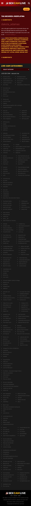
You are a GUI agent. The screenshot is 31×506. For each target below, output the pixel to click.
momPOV (5, 284)
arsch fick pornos (21, 327)
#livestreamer (6, 45)
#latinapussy (13, 43)
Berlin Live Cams (22, 393)
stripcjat (5, 223)
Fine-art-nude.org (7, 184)
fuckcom (5, 167)
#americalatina (23, 38)
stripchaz (23, 252)
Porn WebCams (7, 318)
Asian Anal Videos (22, 169)
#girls (7, 41)
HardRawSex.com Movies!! (9, 450)
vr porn (5, 309)
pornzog (21, 232)
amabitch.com (6, 314)
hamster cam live (7, 203)
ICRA (19, 495)
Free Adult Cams (7, 322)
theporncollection (7, 227)
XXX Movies (6, 354)
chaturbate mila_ (23, 257)
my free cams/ (6, 76)
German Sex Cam (7, 476)
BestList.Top (6, 463)
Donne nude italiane (25, 297)
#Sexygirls (13, 48)
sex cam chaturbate (8, 458)
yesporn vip (6, 282)
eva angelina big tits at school (10, 456)
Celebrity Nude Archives (24, 395)
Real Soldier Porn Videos (23, 463)
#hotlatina (5, 43)
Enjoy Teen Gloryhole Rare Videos (11, 198)
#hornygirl (14, 41)
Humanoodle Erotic (8, 363)
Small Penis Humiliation (24, 241)
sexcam (22, 52)
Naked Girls (6, 144)
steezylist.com (25, 137)
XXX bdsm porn (22, 173)
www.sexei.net (6, 150)
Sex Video (5, 84)
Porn (4, 293)
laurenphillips (23, 433)
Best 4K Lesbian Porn (23, 171)
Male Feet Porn (21, 461)
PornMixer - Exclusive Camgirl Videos (12, 371)
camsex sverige (7, 447)
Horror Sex (6, 397)
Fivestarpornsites (21, 76)
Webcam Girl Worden (8, 443)
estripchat (24, 110)
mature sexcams (7, 465)
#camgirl (10, 39)
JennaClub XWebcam (8, 250)
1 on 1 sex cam (6, 445)
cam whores (6, 112)
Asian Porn (21, 229)
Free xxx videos (7, 379)
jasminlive (24, 114)
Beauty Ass (6, 337)
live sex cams (6, 341)
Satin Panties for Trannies (9, 220)
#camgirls (17, 39)
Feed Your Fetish (25, 254)
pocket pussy (24, 311)
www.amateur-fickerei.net (23, 84)
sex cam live (6, 429)
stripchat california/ (25, 341)
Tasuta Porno (6, 261)
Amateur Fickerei (7, 299)
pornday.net (6, 333)
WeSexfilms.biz (7, 331)
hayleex (5, 103)
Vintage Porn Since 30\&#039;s (11, 348)
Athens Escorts (22, 318)
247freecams (6, 122)
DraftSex (5, 160)
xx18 (4, 175)
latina (12, 52)
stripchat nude (22, 235)
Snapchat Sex (6, 359)
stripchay (5, 171)
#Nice (27, 47)
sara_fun (5, 110)
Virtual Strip (6, 271)
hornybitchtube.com (25, 481)
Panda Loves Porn (25, 248)
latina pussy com (7, 257)
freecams (5, 186)
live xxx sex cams (7, 205)
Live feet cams (6, 259)
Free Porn (5, 164)
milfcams (5, 133)
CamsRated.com (7, 269)
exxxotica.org (6, 178)
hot (8, 52)
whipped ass (6, 286)
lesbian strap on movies (24, 158)
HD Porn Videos (7, 137)
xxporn (5, 399)
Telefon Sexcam (22, 399)
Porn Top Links (20, 331)
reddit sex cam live (7, 388)
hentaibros (6, 479)
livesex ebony (6, 395)
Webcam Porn (6, 263)
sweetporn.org (6, 484)
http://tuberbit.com (7, 329)
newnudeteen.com (8, 80)
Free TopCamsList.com (23, 156)
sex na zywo (20, 80)
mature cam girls (25, 246)
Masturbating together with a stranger (12, 105)
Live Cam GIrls (21, 314)
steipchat (18, 152)
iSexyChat (21, 227)
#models (22, 47)
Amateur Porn (24, 303)
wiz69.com (5, 162)
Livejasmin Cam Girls (21, 150)
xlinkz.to (5, 94)
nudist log (5, 148)
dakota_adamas (10, 24)
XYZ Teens (22, 431)
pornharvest (6, 320)
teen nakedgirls (7, 393)
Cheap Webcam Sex (25, 427)
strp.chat (5, 189)
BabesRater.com (7, 305)
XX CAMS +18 (6, 431)
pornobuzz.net (25, 133)
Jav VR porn (6, 454)
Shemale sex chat (7, 461)
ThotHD (17, 144)
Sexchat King (6, 214)
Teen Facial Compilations (9, 435)
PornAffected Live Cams (9, 92)
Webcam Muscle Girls (23, 322)
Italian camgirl (6, 422)
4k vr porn (19, 469)
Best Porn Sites (7, 265)
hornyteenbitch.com (22, 78)
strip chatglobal (7, 118)
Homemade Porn (25, 309)
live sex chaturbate (7, 382)
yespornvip (24, 209)
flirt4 (4, 411)
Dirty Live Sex (6, 173)
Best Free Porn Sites (8, 139)
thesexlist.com (23, 479)
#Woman (3, 52)
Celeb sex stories (7, 409)
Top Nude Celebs (7, 201)
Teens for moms (26, 116)
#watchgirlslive (6, 50)
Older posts (6, 20)
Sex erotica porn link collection (10, 386)
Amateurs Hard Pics (24, 472)
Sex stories (6, 192)
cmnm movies (22, 265)
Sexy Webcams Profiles (9, 135)
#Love (12, 47)
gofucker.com (6, 291)
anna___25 (5, 218)
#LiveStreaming (16, 45)
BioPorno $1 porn (7, 352)
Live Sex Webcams (7, 367)
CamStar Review (7, 295)
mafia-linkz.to (21, 237)
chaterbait (5, 345)
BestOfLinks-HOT (7, 237)
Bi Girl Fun (5, 275)
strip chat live (6, 212)
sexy (26, 52)
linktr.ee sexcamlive (8, 373)
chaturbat (24, 135)
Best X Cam (6, 405)
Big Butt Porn (24, 307)
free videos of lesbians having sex (11, 407)
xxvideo (5, 273)
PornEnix (5, 169)
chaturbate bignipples (8, 384)
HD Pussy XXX (25, 118)
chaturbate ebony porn (24, 320)
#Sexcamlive (5, 48)
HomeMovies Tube (7, 248)
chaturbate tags (22, 239)
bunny (21, 343)
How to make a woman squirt (23, 146)
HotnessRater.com (20, 148)
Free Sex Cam (6, 146)
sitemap (5, 420)
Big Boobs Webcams (8, 158)
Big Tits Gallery (25, 141)
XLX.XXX (5, 180)
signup (26, 9)
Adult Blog (5, 401)
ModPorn (5, 325)
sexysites (5, 252)
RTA (11, 495)
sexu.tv (5, 427)
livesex (17, 52)
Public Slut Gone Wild (8, 441)
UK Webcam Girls (22, 243)
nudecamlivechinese (8, 424)
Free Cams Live (7, 235)
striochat (22, 429)
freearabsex (6, 452)
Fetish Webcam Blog (8, 229)
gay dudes (22, 435)
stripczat (19, 82)
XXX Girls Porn (22, 263)
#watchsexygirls (18, 50)
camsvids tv (6, 196)
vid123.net (5, 216)
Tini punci (23, 205)
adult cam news (7, 207)
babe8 (4, 124)
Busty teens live (26, 139)
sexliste (5, 356)
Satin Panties (6, 241)
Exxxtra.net (6, 99)
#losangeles (5, 47)
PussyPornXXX (6, 232)
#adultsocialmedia (11, 38)
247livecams (24, 201)
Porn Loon (5, 96)
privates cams (6, 225)
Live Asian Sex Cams (25, 291)
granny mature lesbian (22, 329)
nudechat (5, 350)
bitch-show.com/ (25, 207)
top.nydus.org (6, 88)
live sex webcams (7, 254)
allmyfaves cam (25, 203)
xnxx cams (5, 277)
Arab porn (5, 467)
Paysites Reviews (7, 107)
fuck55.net (5, 243)
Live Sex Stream (7, 307)
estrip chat (23, 250)
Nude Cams (6, 90)
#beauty (4, 39)
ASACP (15, 495)
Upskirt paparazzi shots (9, 297)
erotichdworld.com (7, 416)
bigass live (5, 311)
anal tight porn (25, 305)
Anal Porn (20, 164)
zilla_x (19, 401)
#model (16, 47)
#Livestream (22, 43)
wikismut (5, 288)
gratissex (5, 339)
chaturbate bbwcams (24, 259)
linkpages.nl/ (23, 474)
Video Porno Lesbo (8, 303)
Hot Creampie (23, 339)
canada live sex (23, 476)
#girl (3, 41)
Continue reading (10, 34)
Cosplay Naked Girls (8, 246)
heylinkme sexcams (23, 160)
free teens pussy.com (8, 474)
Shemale (19, 325)
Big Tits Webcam (23, 261)
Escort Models (21, 162)
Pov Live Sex (6, 486)
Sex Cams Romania (8, 114)
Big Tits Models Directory (9, 116)
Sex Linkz (5, 433)
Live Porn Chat (6, 101)
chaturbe (5, 152)
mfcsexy (5, 239)
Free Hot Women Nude (23, 167)
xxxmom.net (23, 299)
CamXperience (6, 327)
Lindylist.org (22, 223)
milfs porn (5, 361)
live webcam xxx (7, 343)
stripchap (5, 418)
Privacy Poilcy (20, 465)
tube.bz (5, 156)
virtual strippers (7, 141)
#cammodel (24, 39)
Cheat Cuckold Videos (23, 316)
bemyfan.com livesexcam (9, 126)
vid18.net (5, 130)
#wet (26, 50)
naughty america (7, 78)
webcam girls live (24, 337)
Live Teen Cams (7, 469)
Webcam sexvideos (8, 182)
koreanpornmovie (7, 481)
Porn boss (5, 377)
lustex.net (5, 390)
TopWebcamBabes (24, 293)
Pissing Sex (6, 316)
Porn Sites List (23, 295)
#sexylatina (21, 48)
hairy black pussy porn (24, 225)
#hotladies (22, 41)
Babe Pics (24, 112)
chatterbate (6, 194)
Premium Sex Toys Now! (24, 175)
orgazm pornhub (7, 82)
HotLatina (5, 128)
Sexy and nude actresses (23, 333)
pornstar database (7, 209)
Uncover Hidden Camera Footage (11, 280)
